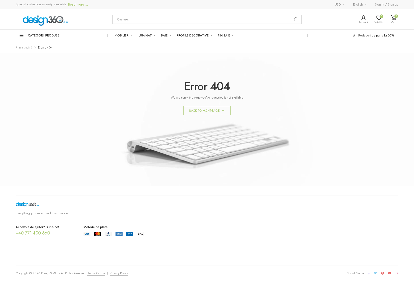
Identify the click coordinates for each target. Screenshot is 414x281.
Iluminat (145, 35)
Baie (164, 35)
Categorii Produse (39, 35)
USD (338, 4)
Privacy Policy (119, 273)
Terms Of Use (96, 273)
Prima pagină (24, 47)
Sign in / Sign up (386, 4)
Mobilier (121, 35)
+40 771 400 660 (33, 233)
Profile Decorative (192, 35)
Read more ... (77, 4)
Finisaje (224, 35)
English (358, 4)
